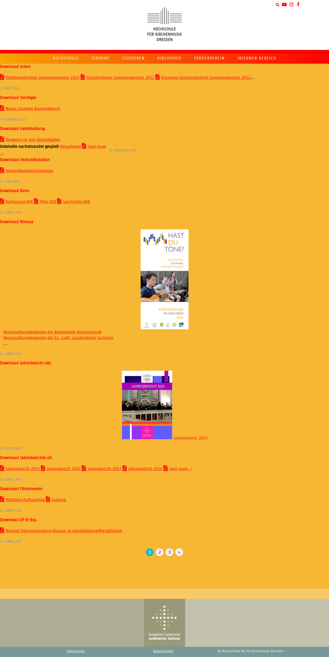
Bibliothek (169, 58)
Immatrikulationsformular (29, 170)
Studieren (133, 58)
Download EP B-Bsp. (18, 520)
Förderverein (209, 58)
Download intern (15, 66)
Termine (101, 58)
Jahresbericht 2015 (104, 468)
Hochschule (66, 58)
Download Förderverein (21, 489)
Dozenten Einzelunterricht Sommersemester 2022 (205, 77)
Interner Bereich (256, 58)
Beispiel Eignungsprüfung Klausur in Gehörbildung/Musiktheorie (64, 531)
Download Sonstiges (18, 97)
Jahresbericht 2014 (64, 468)
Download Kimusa (16, 222)
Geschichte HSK (76, 201)
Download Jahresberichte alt (26, 457)
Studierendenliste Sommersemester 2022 (42, 77)
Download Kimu (14, 190)
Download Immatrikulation (25, 159)
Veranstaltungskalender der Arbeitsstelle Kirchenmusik (52, 332)
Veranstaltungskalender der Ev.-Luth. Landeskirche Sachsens (58, 337)
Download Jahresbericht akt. (26, 363)
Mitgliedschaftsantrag (25, 499)
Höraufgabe (70, 146)
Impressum (76, 651)
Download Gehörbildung (22, 128)
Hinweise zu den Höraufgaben (33, 139)
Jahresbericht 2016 (145, 468)
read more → (181, 468)
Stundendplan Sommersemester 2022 (120, 77)
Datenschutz (163, 651)
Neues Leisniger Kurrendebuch (33, 108)
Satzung (59, 499)
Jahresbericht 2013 (23, 468)
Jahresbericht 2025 (165, 438)
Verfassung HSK (19, 201)
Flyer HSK (48, 201)
